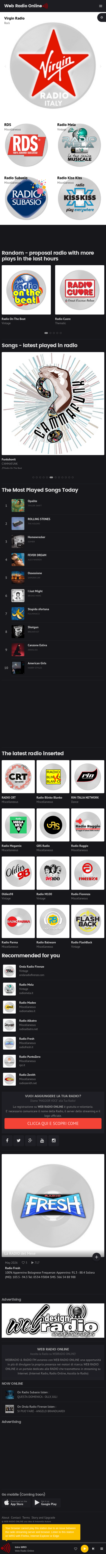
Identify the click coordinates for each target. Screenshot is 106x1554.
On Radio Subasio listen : (33, 1392)
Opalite (32, 501)
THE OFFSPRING (11, 464)
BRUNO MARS (34, 595)
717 (35, 1263)
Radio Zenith (27, 1075)
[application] (53, 1548)
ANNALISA (33, 649)
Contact (16, 1517)
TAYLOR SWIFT (35, 505)
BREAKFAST (33, 631)
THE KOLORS (34, 523)
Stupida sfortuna (38, 609)
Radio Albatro (28, 1021)
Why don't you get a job (17, 459)
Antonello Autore (43, 1521)
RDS (7, 124)
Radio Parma (10, 942)
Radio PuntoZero (29, 1057)
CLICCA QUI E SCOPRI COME (53, 1123)
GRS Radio (43, 846)
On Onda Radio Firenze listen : (36, 1407)
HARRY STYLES (35, 667)
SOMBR (31, 541)
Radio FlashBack (11, 467)
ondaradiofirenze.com (31, 975)
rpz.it (22, 1065)
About (5, 1517)
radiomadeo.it (27, 1011)
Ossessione (35, 573)
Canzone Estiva (37, 645)
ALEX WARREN (35, 559)
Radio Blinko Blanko (49, 797)
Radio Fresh (26, 1039)
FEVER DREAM (37, 555)
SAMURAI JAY (34, 577)
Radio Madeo (27, 1003)
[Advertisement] (53, 714)
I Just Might (35, 591)
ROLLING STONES (39, 519)
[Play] (84, 1548)
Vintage (61, 129)
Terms (26, 1517)
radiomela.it (26, 993)
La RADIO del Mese (20, 1253)
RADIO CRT (9, 797)
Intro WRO (20, 1547)
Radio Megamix (12, 846)
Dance (74, 802)
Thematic (9, 23)
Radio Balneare (46, 942)
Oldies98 (7, 894)
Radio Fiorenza (80, 894)
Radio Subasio (15, 177)
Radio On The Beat (13, 319)
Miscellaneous (12, 129)
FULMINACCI (34, 613)
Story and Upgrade (43, 1517)
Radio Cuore (63, 319)
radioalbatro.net (28, 1029)
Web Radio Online (24, 1550)
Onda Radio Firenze (31, 966)
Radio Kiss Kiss (69, 177)
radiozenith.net (28, 1083)
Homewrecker (36, 537)
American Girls (37, 663)
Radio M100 (44, 894)
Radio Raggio (79, 846)
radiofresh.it (26, 1047)
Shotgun (33, 627)
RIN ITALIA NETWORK (85, 797)
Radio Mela (66, 124)
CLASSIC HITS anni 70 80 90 (27, 18)
